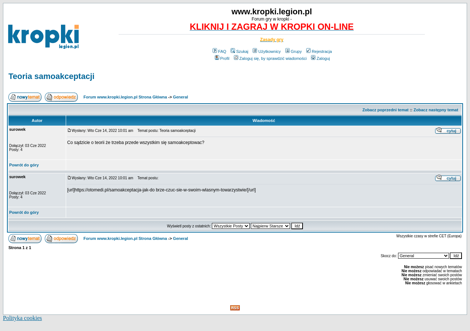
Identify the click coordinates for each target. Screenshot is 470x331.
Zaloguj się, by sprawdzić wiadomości (270, 58)
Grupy (293, 51)
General (180, 97)
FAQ (219, 51)
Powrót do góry (24, 165)
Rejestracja (319, 51)
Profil (222, 58)
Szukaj (239, 51)
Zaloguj (320, 58)
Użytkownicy (267, 51)
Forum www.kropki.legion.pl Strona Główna (125, 97)
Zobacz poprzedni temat (385, 110)
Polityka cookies (22, 318)
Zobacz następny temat (435, 110)
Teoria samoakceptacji (51, 76)
